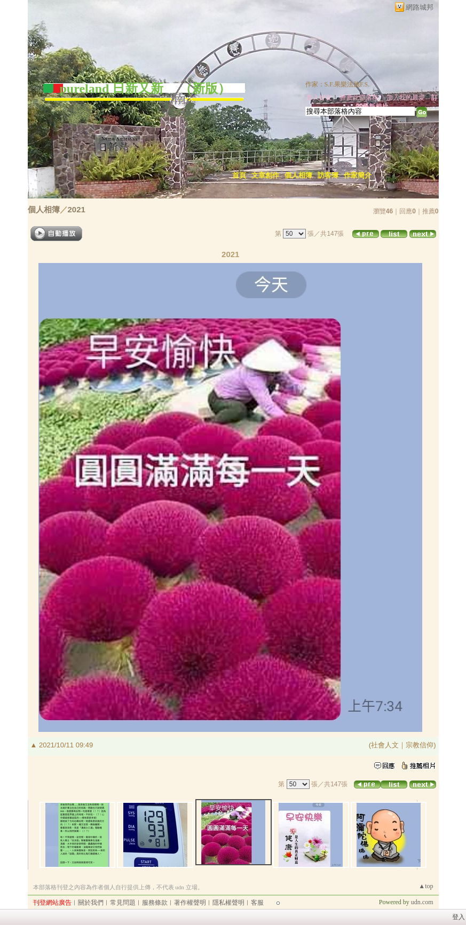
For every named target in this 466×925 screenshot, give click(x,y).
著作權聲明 (190, 902)
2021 (76, 209)
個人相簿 (298, 175)
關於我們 (91, 902)
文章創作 (265, 175)
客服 (257, 902)
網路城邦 (419, 7)
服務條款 (155, 902)
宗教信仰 (419, 745)
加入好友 (319, 97)
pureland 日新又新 (113, 88)
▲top (425, 886)
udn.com (422, 902)
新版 (205, 88)
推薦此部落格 (359, 97)
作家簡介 (358, 175)
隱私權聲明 (228, 902)
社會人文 (385, 745)
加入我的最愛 (405, 97)
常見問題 (123, 902)
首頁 (239, 175)
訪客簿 (328, 175)
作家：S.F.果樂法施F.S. (337, 84)
